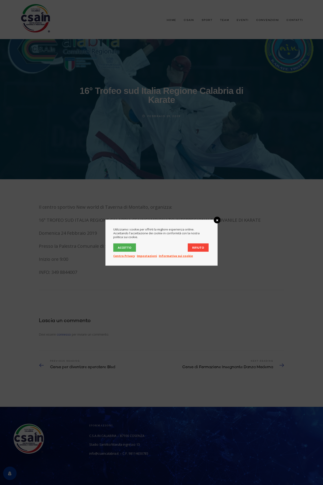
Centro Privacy (124, 256)
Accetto (124, 247)
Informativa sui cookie (176, 256)
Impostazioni (147, 256)
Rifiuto (198, 247)
